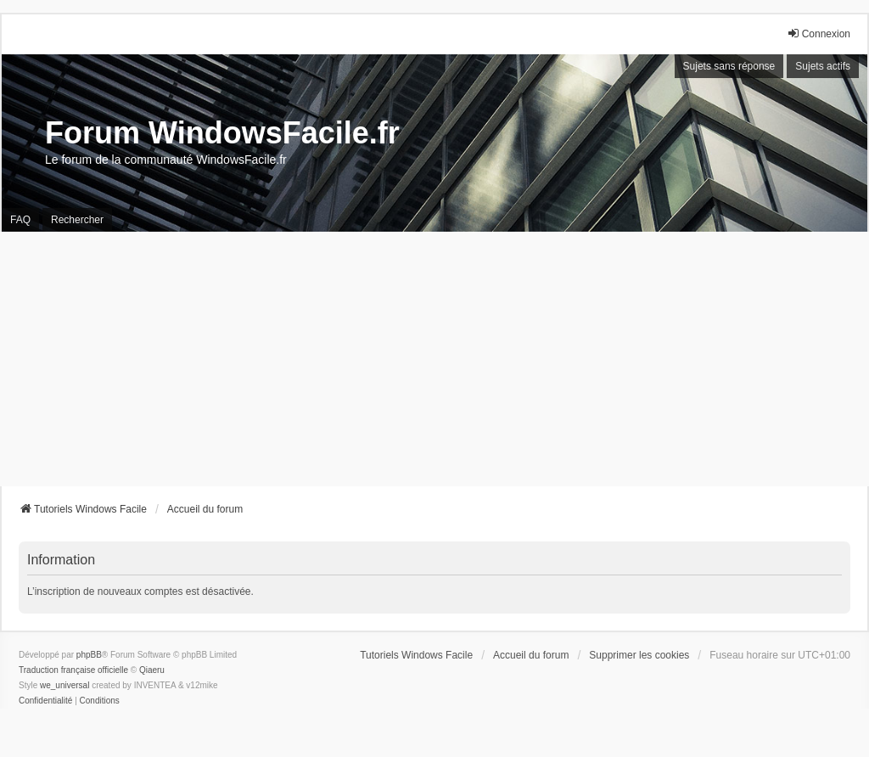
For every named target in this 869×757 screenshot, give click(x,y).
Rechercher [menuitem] (77, 220)
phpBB (89, 654)
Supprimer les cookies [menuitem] (639, 655)
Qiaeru (152, 670)
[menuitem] (45, 701)
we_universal (64, 685)
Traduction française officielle (73, 670)
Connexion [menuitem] (818, 33)
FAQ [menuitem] (20, 220)
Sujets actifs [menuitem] (822, 66)
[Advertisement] (434, 359)
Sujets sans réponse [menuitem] (729, 66)
